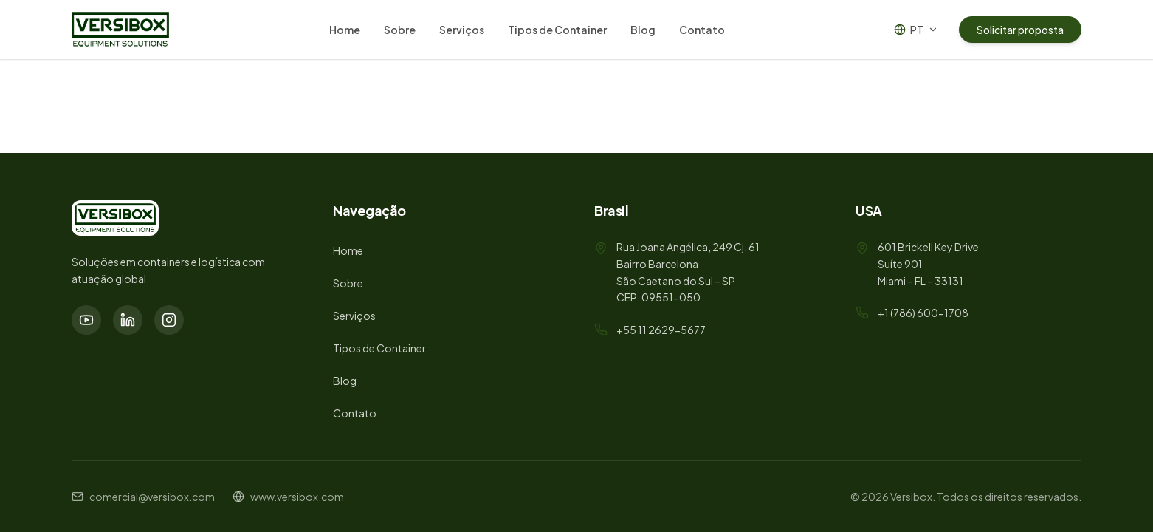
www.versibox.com (297, 496)
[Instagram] (169, 320)
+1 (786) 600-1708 (923, 312)
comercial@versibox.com (152, 496)
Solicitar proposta (1020, 29)
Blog (642, 29)
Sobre (400, 29)
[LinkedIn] (127, 320)
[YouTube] (86, 320)
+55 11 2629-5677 (661, 329)
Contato (702, 29)
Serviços (461, 29)
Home (344, 29)
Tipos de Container (557, 29)
